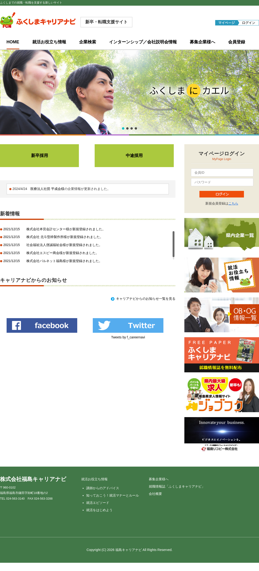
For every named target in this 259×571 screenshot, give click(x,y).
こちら (233, 203)
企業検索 (87, 42)
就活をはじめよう (99, 510)
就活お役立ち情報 (49, 42)
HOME (13, 42)
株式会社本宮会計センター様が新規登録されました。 (65, 229)
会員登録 (236, 42)
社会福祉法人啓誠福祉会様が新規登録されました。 (64, 245)
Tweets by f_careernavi (128, 337)
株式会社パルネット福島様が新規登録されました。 (64, 261)
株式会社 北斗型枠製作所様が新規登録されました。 (64, 237)
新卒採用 (39, 155)
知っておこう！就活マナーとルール (112, 495)
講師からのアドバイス (102, 488)
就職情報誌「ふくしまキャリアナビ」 (177, 486)
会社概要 (155, 494)
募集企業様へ (202, 42)
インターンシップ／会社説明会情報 (143, 42)
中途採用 (134, 155)
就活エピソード (97, 503)
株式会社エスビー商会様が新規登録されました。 (62, 253)
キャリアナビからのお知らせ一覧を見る (145, 298)
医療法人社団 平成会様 (47, 189)
